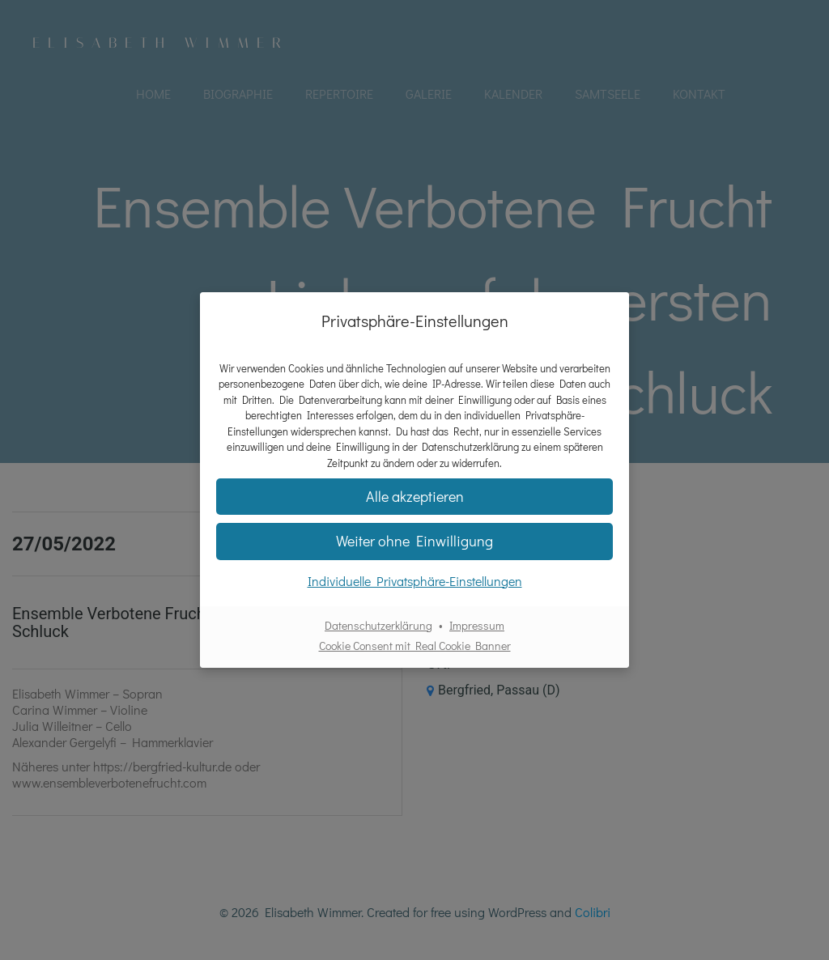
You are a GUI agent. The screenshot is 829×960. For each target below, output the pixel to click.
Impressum (476, 625)
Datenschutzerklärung (378, 625)
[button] (414, 541)
